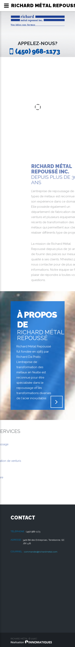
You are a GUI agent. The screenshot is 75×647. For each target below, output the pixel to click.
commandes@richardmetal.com (40, 552)
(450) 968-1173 (37, 51)
